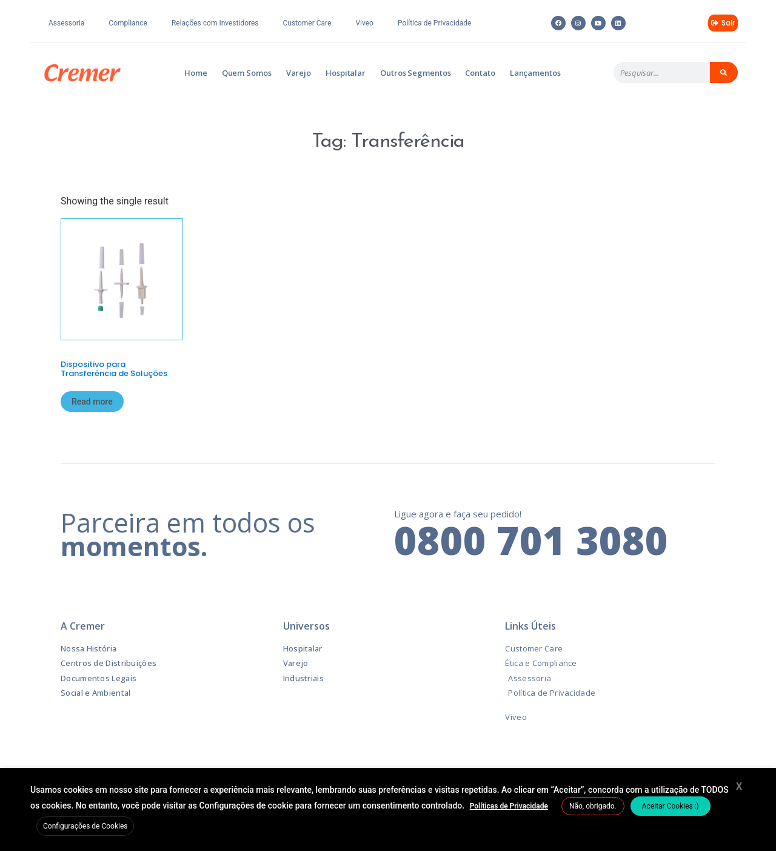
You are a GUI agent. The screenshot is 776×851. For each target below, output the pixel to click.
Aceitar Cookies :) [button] (670, 806)
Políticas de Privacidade (509, 806)
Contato (480, 72)
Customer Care (307, 23)
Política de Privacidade (434, 23)
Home (195, 72)
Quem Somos (247, 72)
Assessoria (66, 23)
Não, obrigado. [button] (593, 806)
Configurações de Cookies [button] (85, 826)
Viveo (364, 23)
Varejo (298, 72)
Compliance (128, 23)
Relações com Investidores (215, 23)
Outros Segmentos (415, 72)
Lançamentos (535, 72)
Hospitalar (346, 72)
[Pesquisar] (724, 72)
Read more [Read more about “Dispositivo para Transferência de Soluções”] (92, 401)
